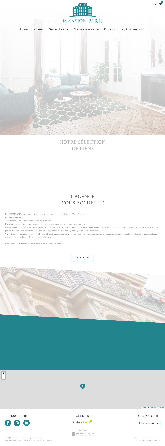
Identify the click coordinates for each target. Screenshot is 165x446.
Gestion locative (58, 29)
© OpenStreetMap (159, 407)
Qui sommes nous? (133, 29)
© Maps (150, 407)
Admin (40, 440)
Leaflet (144, 407)
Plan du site (8, 440)
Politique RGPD (47, 440)
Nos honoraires (28, 440)
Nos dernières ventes (86, 29)
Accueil (24, 29)
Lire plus (83, 257)
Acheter (39, 29)
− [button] (3, 377)
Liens (35, 440)
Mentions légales (18, 440)
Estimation (110, 29)
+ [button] (3, 373)
